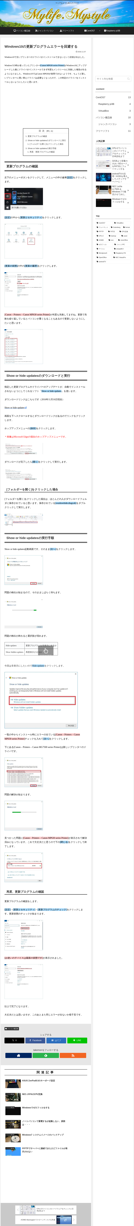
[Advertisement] (45, 106)
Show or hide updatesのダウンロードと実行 (47, 141)
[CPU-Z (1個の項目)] (101, 236)
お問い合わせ (95, 1218)
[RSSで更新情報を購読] (51, 1056)
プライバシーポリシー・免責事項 (117, 1218)
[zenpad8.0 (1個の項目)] (122, 249)
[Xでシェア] (14, 1042)
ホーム (84, 1218)
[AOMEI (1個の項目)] (101, 240)
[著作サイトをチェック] (39, 1056)
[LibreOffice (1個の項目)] (124, 240)
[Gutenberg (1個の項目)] (116, 227)
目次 (42, 131)
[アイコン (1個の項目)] (104, 249)
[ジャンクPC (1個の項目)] (122, 245)
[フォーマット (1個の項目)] (102, 227)
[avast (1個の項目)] (125, 236)
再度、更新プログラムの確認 (42, 153)
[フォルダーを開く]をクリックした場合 (47, 144)
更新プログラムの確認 (37, 136)
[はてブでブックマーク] (56, 1042)
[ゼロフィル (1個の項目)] (104, 245)
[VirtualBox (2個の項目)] (122, 223)
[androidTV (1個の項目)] (113, 262)
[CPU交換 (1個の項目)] (124, 232)
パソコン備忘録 (11, 1030)
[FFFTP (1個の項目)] (101, 232)
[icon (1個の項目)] (112, 240)
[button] (128, 78)
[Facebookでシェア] (35, 1042)
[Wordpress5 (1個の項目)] (104, 253)
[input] (113, 79)
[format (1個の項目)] (126, 227)
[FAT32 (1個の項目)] (112, 232)
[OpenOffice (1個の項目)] (104, 258)
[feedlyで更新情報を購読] (45, 1056)
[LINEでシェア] (77, 1042)
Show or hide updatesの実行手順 (42, 149)
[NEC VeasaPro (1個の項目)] (121, 258)
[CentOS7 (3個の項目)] (104, 223)
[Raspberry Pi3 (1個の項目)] (122, 253)
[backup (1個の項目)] (114, 236)
